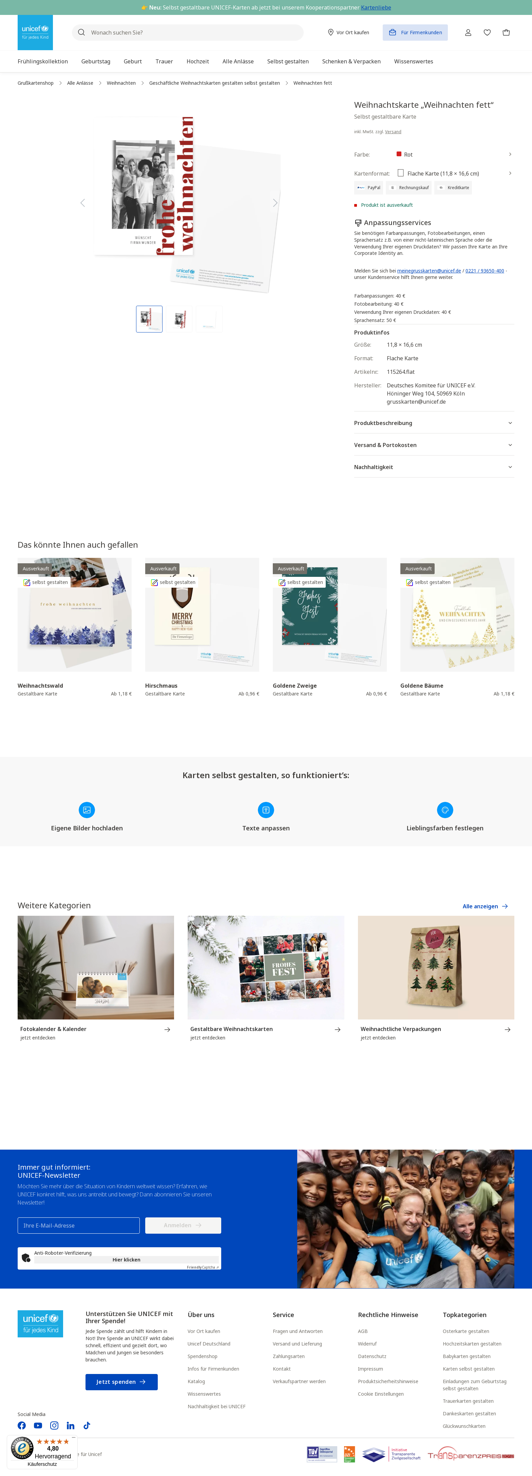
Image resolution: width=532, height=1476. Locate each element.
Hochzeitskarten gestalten (472, 1343)
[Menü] (74, 1439)
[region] (179, 216)
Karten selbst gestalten (469, 1369)
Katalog (196, 1381)
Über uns (201, 1315)
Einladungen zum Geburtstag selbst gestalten (475, 1385)
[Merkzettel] (487, 32)
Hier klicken (126, 1259)
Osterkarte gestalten (466, 1331)
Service (283, 1315)
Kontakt (282, 1369)
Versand (393, 132)
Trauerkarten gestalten (468, 1401)
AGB (363, 1331)
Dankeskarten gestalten (469, 1413)
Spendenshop (202, 1356)
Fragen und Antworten (298, 1331)
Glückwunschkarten (464, 1426)
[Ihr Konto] (468, 32)
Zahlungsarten (289, 1356)
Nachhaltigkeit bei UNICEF (217, 1406)
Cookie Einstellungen (381, 1394)
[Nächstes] (275, 201)
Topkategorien (465, 1315)
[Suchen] (81, 32)
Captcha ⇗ (203, 1267)
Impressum (370, 1369)
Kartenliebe (376, 7)
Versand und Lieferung (297, 1343)
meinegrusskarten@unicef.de (429, 270)
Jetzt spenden (122, 1382)
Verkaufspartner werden (299, 1381)
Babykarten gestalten (467, 1356)
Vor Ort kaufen (204, 1331)
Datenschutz (372, 1356)
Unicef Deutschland (209, 1343)
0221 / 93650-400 (485, 270)
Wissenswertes (204, 1394)
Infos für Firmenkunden (213, 1369)
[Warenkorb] (506, 32)
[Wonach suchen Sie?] (188, 32)
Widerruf (367, 1343)
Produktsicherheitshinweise (388, 1381)
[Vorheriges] (82, 201)
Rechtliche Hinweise (388, 1315)
